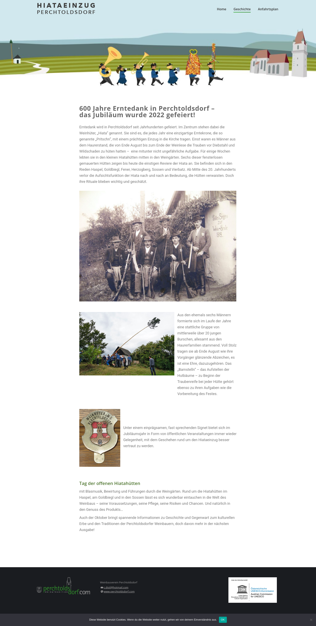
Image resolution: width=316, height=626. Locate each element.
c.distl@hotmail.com (116, 587)
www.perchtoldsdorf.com (119, 591)
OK (223, 619)
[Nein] (311, 620)
